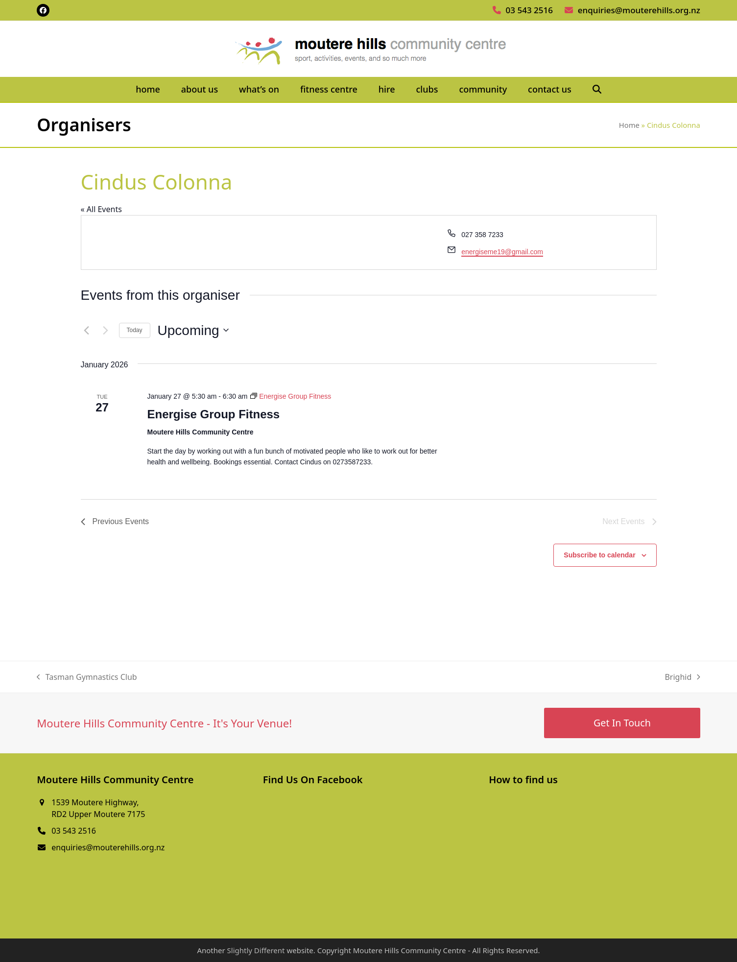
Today (135, 330)
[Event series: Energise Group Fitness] (290, 396)
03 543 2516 (529, 10)
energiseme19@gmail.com (502, 252)
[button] (597, 89)
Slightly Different (256, 950)
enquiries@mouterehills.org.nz (639, 10)
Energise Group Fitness (213, 414)
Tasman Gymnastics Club (87, 677)
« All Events (101, 209)
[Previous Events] (87, 330)
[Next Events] (106, 330)
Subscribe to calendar (599, 555)
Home (629, 125)
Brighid (682, 677)
